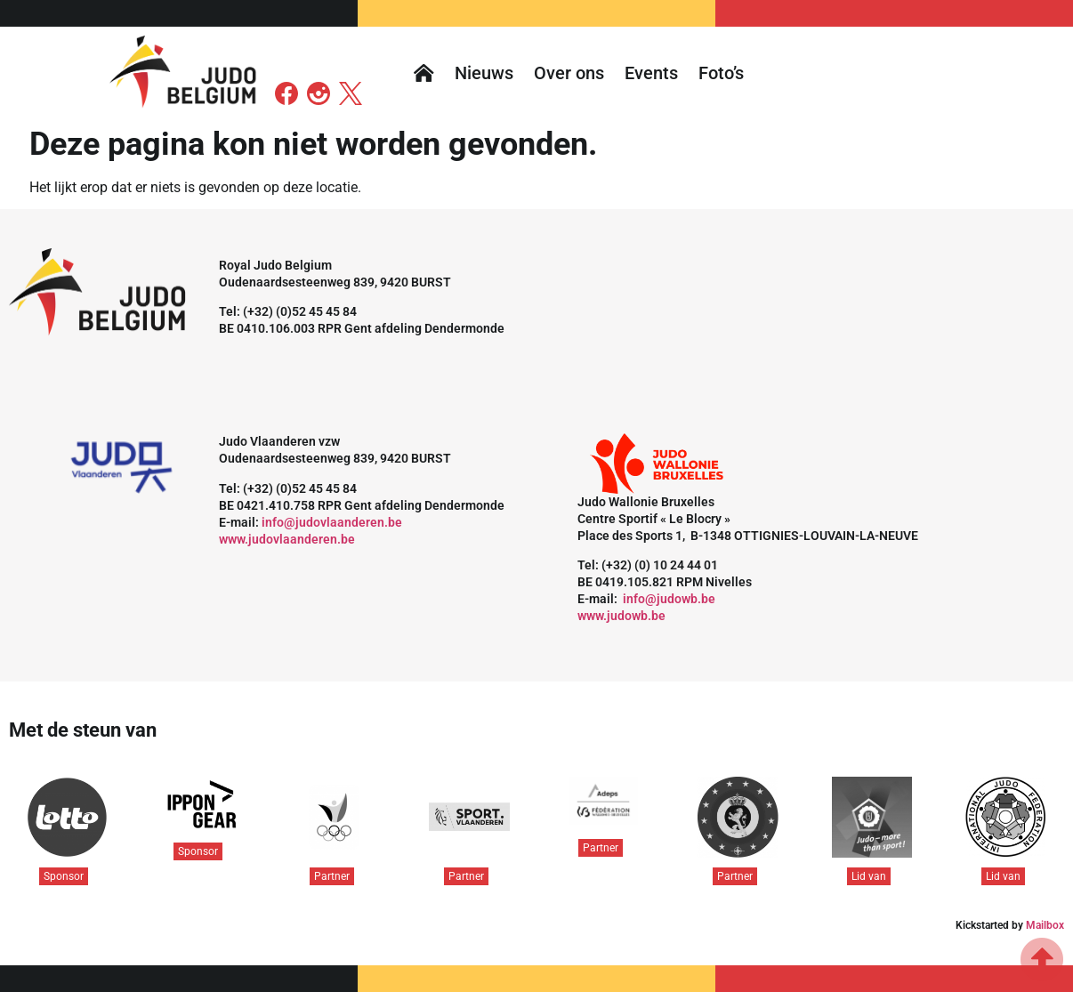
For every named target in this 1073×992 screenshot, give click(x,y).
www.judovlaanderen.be (287, 539)
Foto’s (721, 73)
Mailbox (1045, 925)
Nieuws (484, 73)
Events (651, 73)
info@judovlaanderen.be (332, 522)
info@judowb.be (669, 599)
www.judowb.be (621, 616)
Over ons (569, 73)
